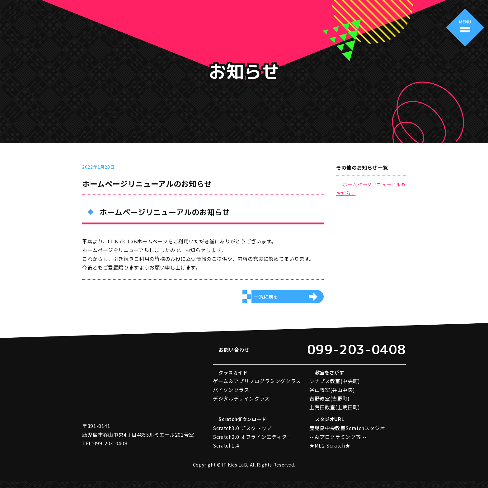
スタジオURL (330, 426)
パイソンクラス (231, 396)
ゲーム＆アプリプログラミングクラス (257, 388)
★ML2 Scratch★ (329, 452)
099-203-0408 (349, 353)
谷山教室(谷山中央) (332, 396)
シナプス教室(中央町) (334, 388)
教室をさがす (330, 379)
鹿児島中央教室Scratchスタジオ (347, 435)
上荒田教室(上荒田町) (334, 414)
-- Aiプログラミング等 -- (338, 444)
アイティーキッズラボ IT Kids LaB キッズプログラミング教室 (42, 22)
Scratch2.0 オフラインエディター (252, 444)
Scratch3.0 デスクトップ (242, 435)
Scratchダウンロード (244, 426)
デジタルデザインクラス (241, 405)
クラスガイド (234, 379)
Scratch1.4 (226, 452)
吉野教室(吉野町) (329, 405)
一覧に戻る (267, 299)
